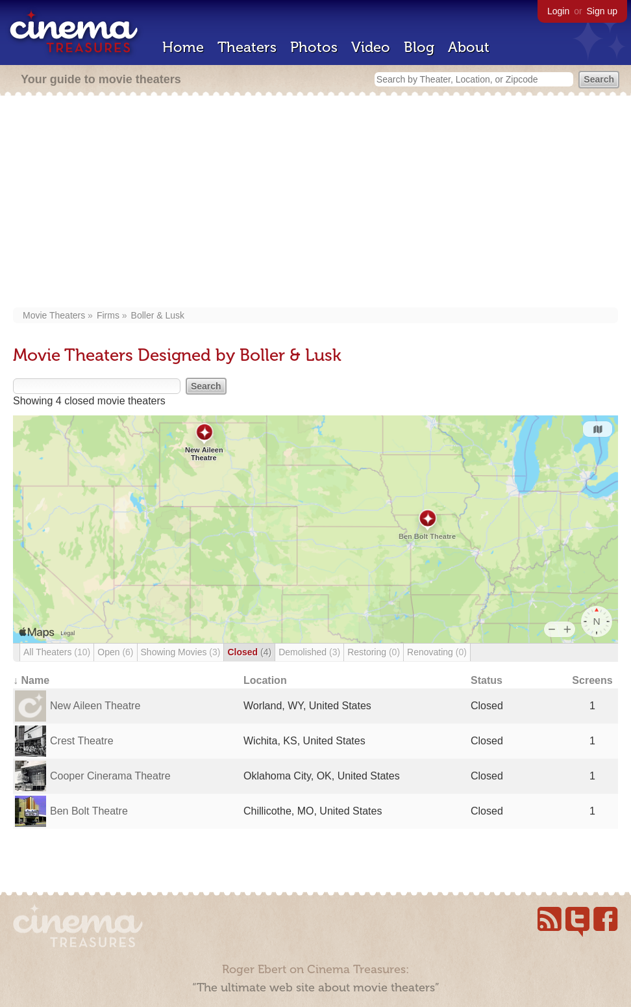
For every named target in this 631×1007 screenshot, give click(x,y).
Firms (108, 315)
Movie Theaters (54, 315)
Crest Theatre (82, 740)
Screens (592, 680)
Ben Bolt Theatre (89, 811)
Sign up (602, 11)
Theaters (247, 47)
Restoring (373, 652)
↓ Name (31, 680)
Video (370, 47)
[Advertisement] (315, 203)
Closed (249, 652)
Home (183, 47)
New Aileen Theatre (95, 705)
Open (115, 652)
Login (558, 11)
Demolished (309, 652)
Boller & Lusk (157, 315)
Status (486, 680)
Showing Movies (181, 652)
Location (265, 680)
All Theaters (56, 652)
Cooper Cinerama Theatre (110, 775)
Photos (314, 47)
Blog (419, 47)
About (468, 47)
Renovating (437, 652)
